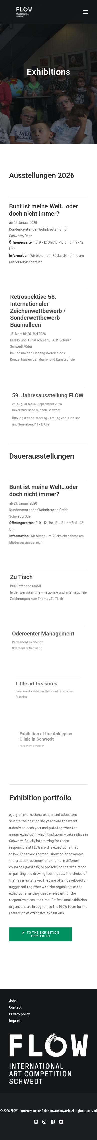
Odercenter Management (45, 635)
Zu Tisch (27, 578)
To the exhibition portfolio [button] (41, 934)
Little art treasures (41, 684)
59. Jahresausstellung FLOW (48, 399)
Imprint (15, 1021)
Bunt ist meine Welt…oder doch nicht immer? (43, 210)
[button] (85, 12)
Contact (15, 1007)
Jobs (13, 1001)
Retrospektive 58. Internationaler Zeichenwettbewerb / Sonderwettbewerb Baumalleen (40, 313)
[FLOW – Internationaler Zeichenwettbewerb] (24, 12)
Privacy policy (19, 1014)
